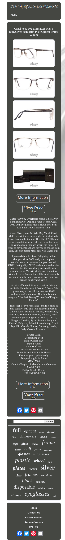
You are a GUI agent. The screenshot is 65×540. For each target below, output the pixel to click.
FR (36, 527)
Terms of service (34, 522)
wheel (39, 460)
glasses (24, 454)
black (27, 480)
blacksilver (48, 450)
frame (48, 442)
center (51, 488)
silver (48, 467)
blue (14, 437)
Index (34, 507)
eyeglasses (37, 493)
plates (19, 468)
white (41, 488)
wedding (46, 475)
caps (15, 443)
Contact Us (34, 512)
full (17, 430)
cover (41, 432)
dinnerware (28, 436)
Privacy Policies (33, 517)
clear (18, 475)
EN (31, 527)
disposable (24, 487)
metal (35, 443)
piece (24, 443)
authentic (40, 482)
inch (54, 496)
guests (43, 436)
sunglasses (41, 454)
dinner (18, 449)
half (27, 448)
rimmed (50, 432)
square (53, 438)
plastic (22, 460)
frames (31, 474)
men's (33, 469)
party (37, 449)
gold (50, 462)
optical (30, 431)
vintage (16, 495)
